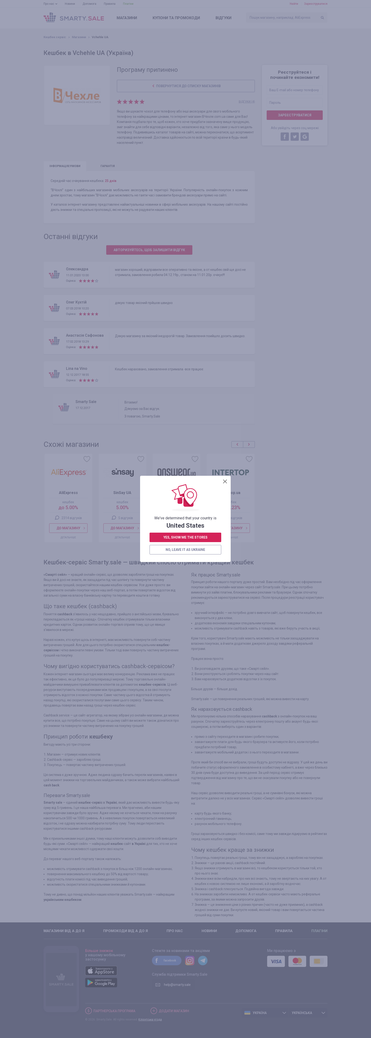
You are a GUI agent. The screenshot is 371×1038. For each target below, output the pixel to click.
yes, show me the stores (185, 152)
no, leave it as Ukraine (185, 165)
